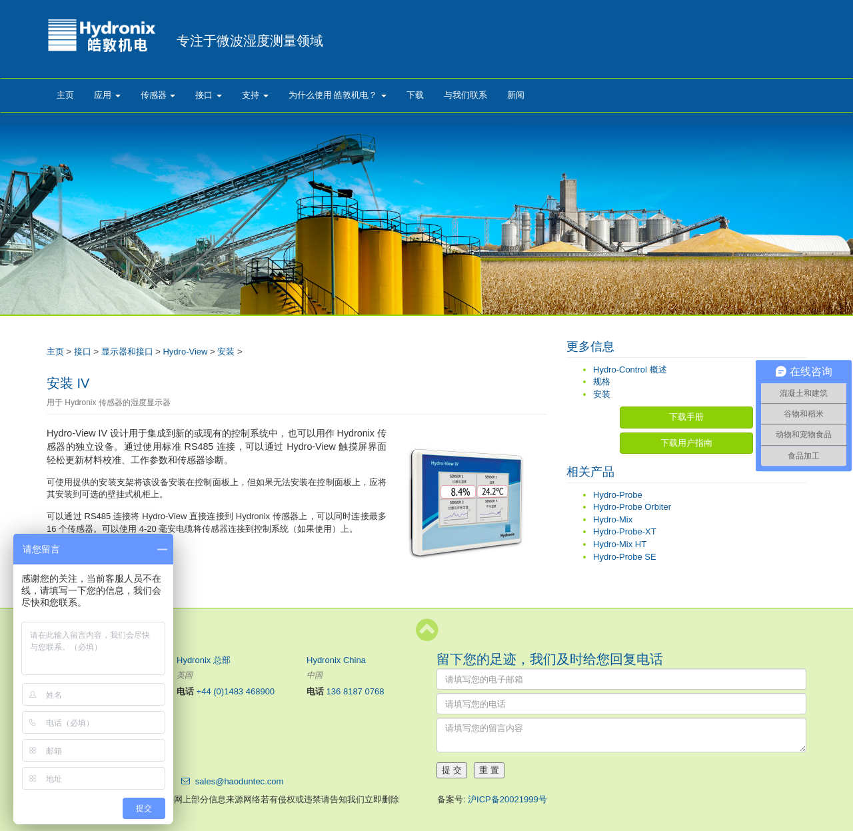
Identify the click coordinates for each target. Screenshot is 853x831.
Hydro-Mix (612, 519)
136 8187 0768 (356, 691)
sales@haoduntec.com (239, 781)
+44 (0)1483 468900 (236, 691)
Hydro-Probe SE (624, 557)
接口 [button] (208, 95)
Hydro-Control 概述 (630, 370)
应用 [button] (107, 95)
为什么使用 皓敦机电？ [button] (338, 95)
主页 (65, 95)
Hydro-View (185, 352)
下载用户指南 (686, 443)
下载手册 (686, 417)
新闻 (515, 95)
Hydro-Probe (617, 495)
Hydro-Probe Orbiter (632, 507)
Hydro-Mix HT (619, 544)
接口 (82, 352)
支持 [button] (255, 95)
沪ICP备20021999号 (507, 799)
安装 (226, 352)
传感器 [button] (158, 95)
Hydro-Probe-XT (624, 531)
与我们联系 (465, 95)
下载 (415, 95)
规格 (601, 382)
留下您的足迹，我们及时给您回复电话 (549, 659)
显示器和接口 (127, 352)
